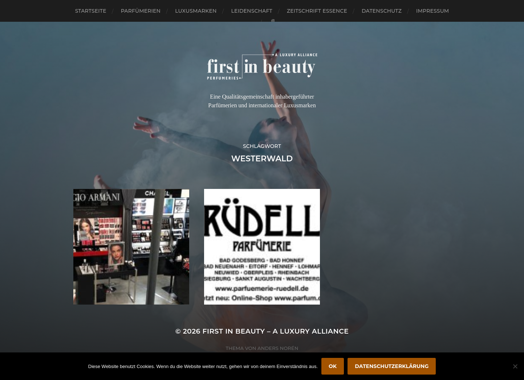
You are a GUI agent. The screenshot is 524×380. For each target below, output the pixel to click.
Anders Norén (277, 348)
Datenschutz (382, 11)
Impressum (432, 11)
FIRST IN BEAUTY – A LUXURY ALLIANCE (276, 331)
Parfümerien (141, 11)
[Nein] (515, 366)
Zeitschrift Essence (317, 11)
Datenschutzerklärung (391, 366)
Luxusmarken (195, 11)
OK (333, 366)
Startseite (90, 11)
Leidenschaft (251, 11)
